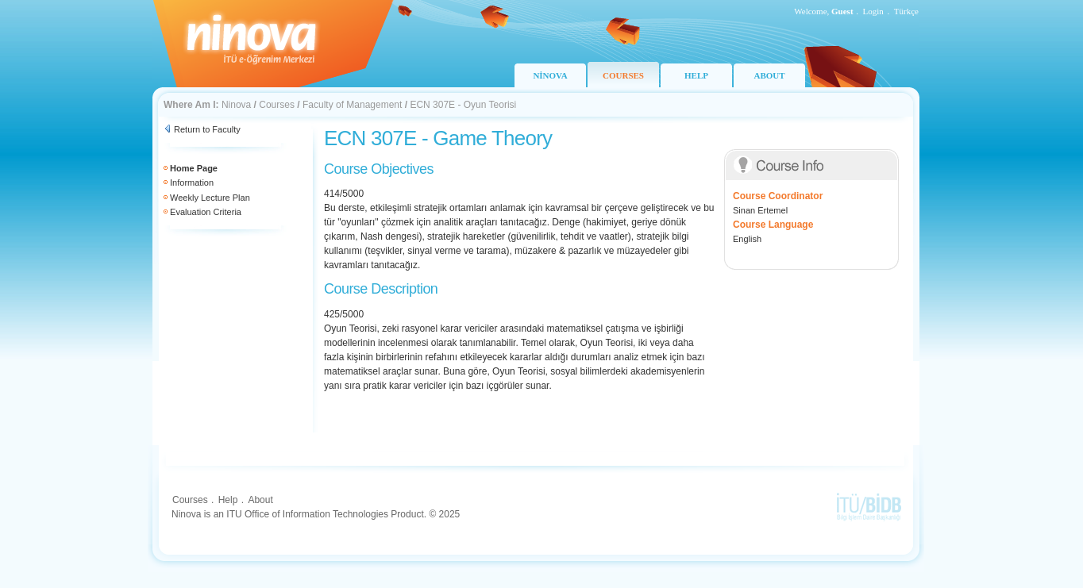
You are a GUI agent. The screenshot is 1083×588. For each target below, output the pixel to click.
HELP (696, 75)
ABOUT (768, 75)
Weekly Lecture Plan (210, 197)
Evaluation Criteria (205, 212)
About (260, 499)
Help (228, 499)
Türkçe (906, 11)
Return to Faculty (207, 129)
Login (873, 11)
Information (192, 182)
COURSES (623, 75)
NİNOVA (550, 75)
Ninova (236, 104)
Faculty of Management (352, 104)
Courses (277, 104)
